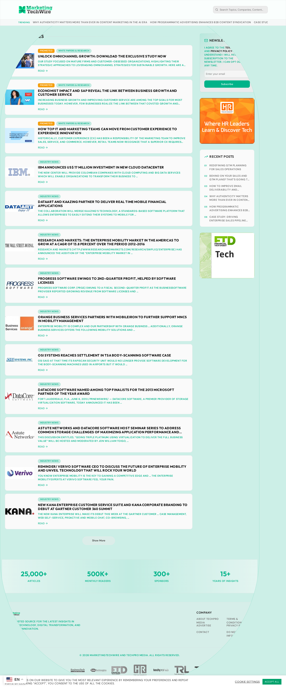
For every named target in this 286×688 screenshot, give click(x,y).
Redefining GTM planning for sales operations (228, 167)
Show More (98, 541)
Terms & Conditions (235, 621)
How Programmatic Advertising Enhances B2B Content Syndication (200, 22)
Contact (202, 633)
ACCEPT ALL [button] (272, 681)
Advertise (203, 626)
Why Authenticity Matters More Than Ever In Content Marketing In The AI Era (90, 22)
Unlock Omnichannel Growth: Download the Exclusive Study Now (102, 56)
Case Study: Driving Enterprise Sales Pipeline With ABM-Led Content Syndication (227, 218)
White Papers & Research (74, 50)
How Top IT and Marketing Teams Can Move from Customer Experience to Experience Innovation (107, 131)
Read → (43, 71)
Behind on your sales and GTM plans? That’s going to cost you (229, 177)
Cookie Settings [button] (247, 681)
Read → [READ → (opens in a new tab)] (43, 182)
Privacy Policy (221, 51)
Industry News (49, 162)
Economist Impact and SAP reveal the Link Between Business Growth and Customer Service (107, 93)
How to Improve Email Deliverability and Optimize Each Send (225, 187)
